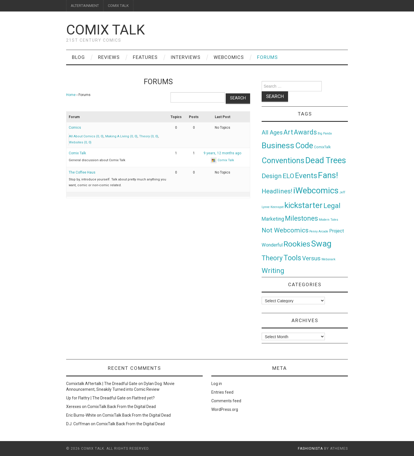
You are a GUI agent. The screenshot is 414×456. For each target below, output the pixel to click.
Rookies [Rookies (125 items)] (296, 243)
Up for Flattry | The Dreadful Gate (96, 398)
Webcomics (229, 57)
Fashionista (310, 449)
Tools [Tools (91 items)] (292, 258)
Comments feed (226, 401)
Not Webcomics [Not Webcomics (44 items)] (285, 230)
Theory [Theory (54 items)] (272, 258)
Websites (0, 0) (80, 142)
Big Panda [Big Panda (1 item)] (325, 133)
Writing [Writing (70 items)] (273, 270)
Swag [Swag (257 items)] (321, 244)
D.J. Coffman (78, 424)
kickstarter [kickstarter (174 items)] (303, 205)
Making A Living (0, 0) (121, 136)
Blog (78, 57)
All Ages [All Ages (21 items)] (272, 132)
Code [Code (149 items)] (304, 145)
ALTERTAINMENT (85, 5)
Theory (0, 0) (148, 136)
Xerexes (73, 406)
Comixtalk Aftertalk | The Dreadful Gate (101, 383)
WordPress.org (224, 409)
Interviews (185, 57)
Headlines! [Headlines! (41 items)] (277, 191)
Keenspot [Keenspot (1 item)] (277, 207)
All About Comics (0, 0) (86, 136)
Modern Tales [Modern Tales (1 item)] (328, 220)
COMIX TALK (118, 5)
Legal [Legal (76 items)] (331, 205)
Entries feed (222, 392)
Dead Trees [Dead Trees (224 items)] (325, 160)
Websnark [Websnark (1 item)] (328, 259)
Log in (216, 383)
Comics (75, 128)
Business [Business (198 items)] (278, 145)
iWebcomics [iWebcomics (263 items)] (316, 190)
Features (145, 57)
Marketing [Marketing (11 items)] (273, 219)
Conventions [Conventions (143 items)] (283, 160)
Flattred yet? (143, 398)
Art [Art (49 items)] (288, 132)
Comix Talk (105, 30)
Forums (267, 57)
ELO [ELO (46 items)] (288, 176)
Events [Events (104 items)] (306, 175)
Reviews (109, 57)
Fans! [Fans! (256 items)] (328, 175)
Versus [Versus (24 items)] (311, 258)
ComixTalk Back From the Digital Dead (121, 406)
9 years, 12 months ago (222, 153)
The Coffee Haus (82, 172)
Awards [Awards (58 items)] (305, 132)
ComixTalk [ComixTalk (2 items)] (322, 147)
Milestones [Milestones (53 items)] (301, 218)
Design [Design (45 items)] (272, 176)
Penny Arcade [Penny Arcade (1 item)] (318, 231)
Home (71, 95)
